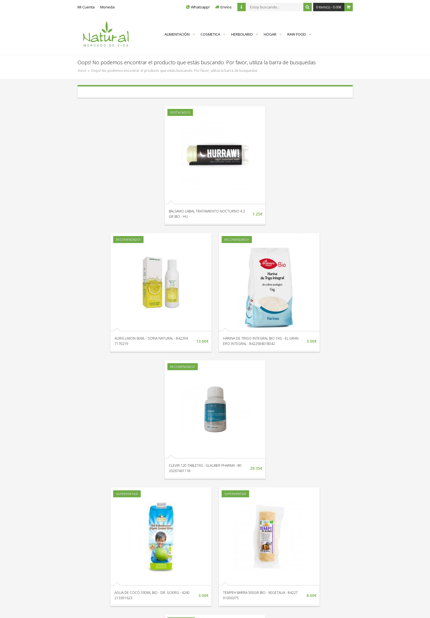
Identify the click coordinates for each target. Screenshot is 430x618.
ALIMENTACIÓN (180, 34)
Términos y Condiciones (300, 538)
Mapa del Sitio (240, 515)
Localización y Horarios (181, 515)
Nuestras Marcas (242, 522)
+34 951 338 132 (100, 516)
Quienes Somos (293, 515)
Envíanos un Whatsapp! (106, 527)
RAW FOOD (299, 34)
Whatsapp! (200, 7)
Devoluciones (173, 522)
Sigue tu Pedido (174, 530)
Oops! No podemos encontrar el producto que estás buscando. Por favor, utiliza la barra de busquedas (174, 70)
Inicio (82, 70)
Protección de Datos (297, 530)
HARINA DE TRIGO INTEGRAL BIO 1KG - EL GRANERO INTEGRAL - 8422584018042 (206, 343)
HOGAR (273, 34)
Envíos (226, 7)
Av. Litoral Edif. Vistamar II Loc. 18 (114, 538)
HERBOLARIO (244, 34)
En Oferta (236, 530)
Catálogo (235, 538)
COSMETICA (213, 34)
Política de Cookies (296, 546)
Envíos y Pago (291, 522)
